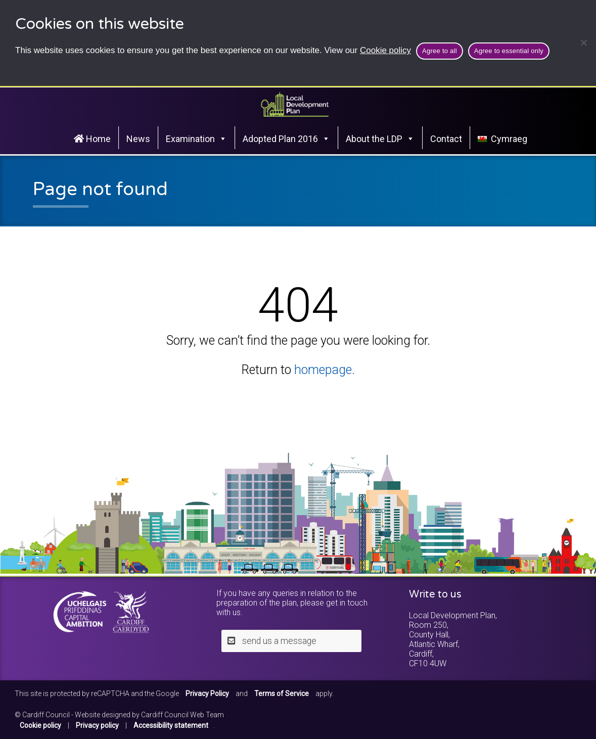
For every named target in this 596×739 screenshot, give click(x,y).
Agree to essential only (508, 51)
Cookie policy (385, 50)
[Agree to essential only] (583, 42)
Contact (446, 138)
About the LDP (380, 138)
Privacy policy (97, 725)
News (138, 138)
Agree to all (439, 51)
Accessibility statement (170, 725)
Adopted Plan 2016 (286, 138)
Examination (196, 138)
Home (92, 138)
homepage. (324, 369)
